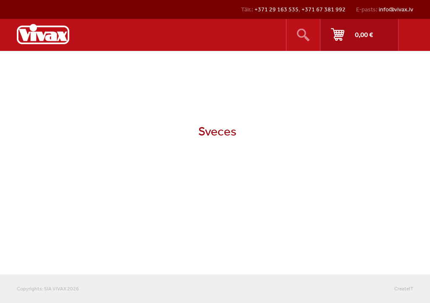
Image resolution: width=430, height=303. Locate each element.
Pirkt (359, 35)
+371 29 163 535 (276, 9)
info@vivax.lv (396, 9)
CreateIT (403, 288)
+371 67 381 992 (324, 9)
